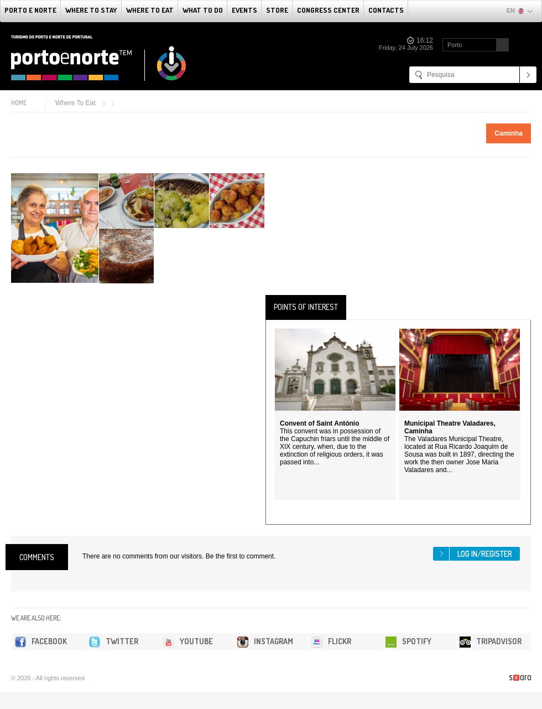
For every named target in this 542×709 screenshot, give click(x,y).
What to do (203, 10)
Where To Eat (150, 10)
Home (19, 103)
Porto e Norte (30, 10)
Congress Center (328, 10)
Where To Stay (91, 10)
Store (277, 10)
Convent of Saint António (319, 423)
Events (244, 10)
